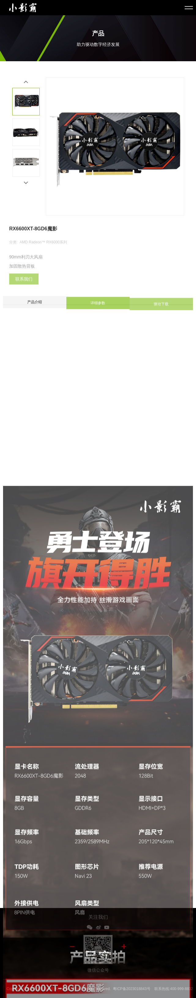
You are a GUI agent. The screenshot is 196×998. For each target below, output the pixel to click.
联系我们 (23, 282)
